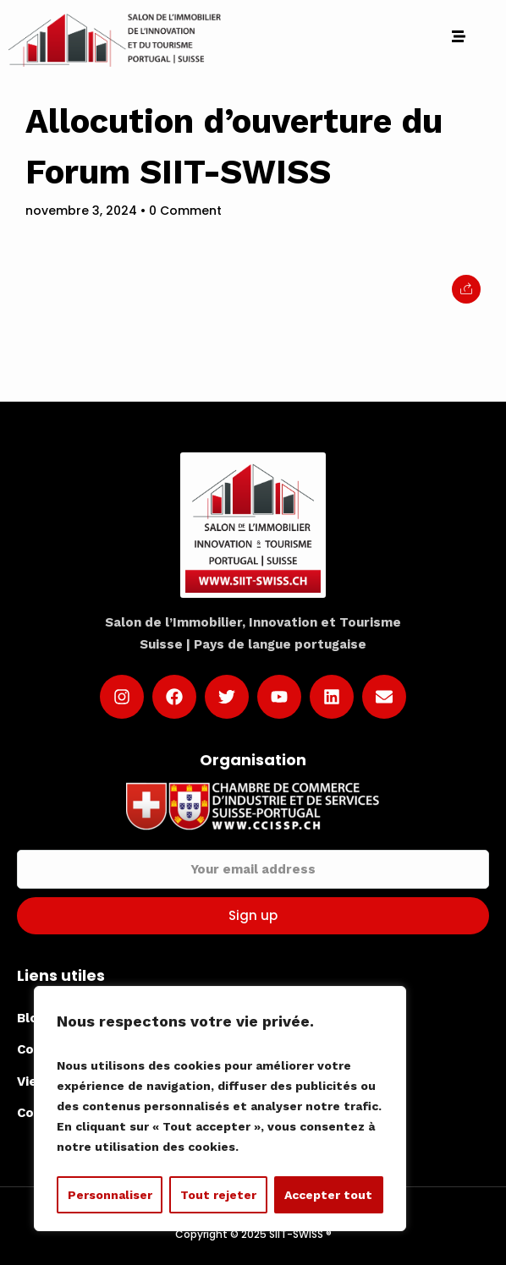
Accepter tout (328, 1195)
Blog (31, 1018)
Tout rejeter (218, 1195)
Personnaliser (110, 1195)
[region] (220, 1108)
